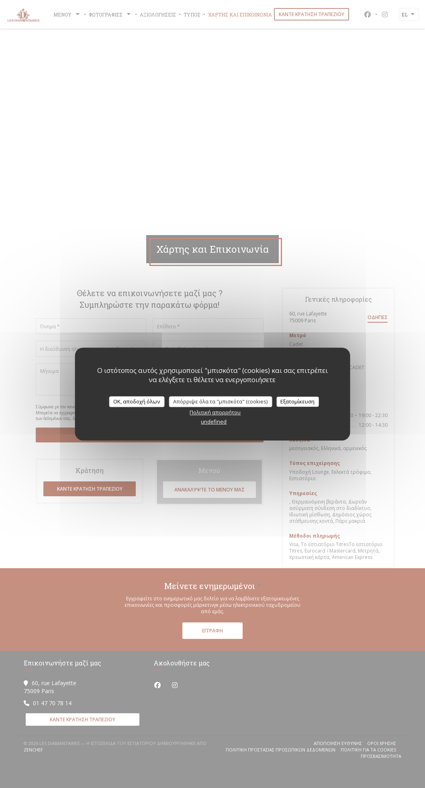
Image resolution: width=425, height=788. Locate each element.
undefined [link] (214, 421)
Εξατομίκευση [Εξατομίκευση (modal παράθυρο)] (297, 401)
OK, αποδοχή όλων (136, 401)
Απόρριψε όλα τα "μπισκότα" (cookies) (220, 401)
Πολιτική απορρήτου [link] (215, 412)
